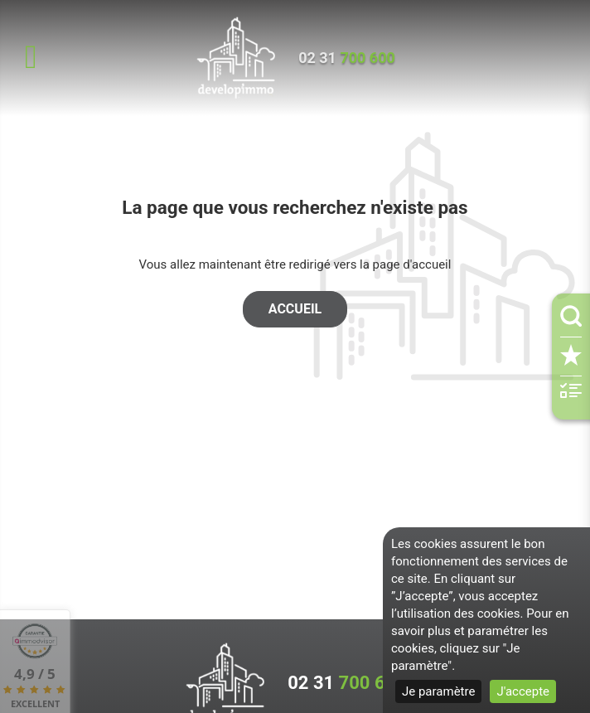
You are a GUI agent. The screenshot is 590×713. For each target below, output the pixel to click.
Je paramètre (438, 691)
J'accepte (522, 691)
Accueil (295, 309)
